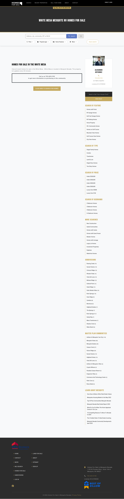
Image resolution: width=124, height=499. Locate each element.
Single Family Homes (92, 149)
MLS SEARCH (18, 466)
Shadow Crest (91, 324)
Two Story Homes (91, 166)
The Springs (91, 310)
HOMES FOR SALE (19, 471)
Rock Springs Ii (91, 314)
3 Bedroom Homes (92, 206)
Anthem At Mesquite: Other (95, 364)
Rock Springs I (91, 294)
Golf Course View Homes (93, 136)
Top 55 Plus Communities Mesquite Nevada (99, 401)
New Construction (91, 223)
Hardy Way (90, 317)
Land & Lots (90, 159)
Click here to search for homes (47, 88)
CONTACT (17, 458)
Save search (93, 42)
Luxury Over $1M (91, 193)
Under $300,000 (91, 180)
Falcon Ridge (91, 350)
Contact (75, 2)
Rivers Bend (91, 384)
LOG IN (16, 479)
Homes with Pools (92, 109)
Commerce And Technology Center (97, 377)
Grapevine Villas (92, 374)
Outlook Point (91, 283)
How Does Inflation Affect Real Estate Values (99, 394)
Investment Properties (93, 247)
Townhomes (90, 156)
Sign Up (106, 2)
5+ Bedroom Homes (92, 213)
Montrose (90, 303)
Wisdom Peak (91, 273)
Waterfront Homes (92, 253)
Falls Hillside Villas (93, 290)
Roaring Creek (92, 263)
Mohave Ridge (92, 280)
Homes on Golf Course (93, 129)
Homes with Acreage (92, 240)
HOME (16, 453)
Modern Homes (91, 237)
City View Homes (91, 139)
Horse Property (91, 123)
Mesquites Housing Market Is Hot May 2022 (99, 397)
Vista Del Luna (92, 277)
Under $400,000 (91, 183)
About (67, 2)
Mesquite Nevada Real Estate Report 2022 (98, 404)
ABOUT (34, 458)
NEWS (16, 462)
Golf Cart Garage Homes (93, 116)
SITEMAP (35, 462)
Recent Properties (41, 2)
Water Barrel (91, 327)
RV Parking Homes (92, 119)
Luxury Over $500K (92, 190)
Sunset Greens (92, 267)
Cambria (90, 300)
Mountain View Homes (93, 133)
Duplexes (89, 250)
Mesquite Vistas (92, 340)
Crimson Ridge (92, 270)
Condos (89, 153)
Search (28, 2)
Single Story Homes (92, 163)
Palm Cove (90, 380)
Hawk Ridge (91, 287)
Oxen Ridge (90, 297)
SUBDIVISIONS (18, 475)
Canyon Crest (91, 347)
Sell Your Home (56, 2)
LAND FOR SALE (37, 453)
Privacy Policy (76, 495)
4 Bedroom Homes (92, 210)
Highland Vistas (92, 357)
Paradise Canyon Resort (94, 370)
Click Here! (98, 99)
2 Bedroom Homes (92, 203)
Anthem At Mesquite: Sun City (96, 337)
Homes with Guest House (93, 233)
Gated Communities (92, 227)
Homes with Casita (92, 230)
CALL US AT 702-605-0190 (62, 7)
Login (110, 2)
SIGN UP (35, 466)
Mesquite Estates (92, 344)
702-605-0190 (98, 78)
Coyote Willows (92, 367)
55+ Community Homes (93, 126)
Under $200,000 (91, 176)
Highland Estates (92, 307)
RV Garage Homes (92, 113)
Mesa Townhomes (92, 320)
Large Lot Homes (91, 243)
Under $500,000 (91, 186)
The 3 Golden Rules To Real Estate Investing (99, 418)
